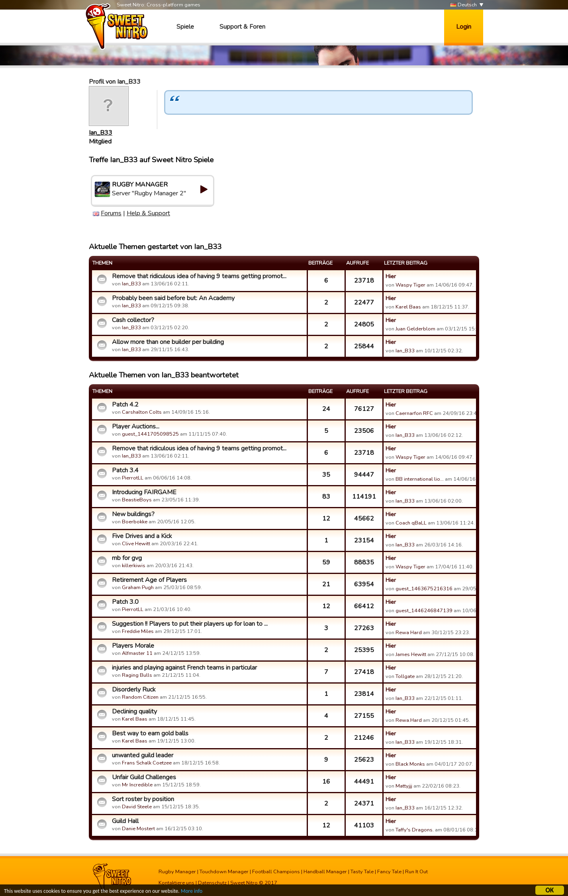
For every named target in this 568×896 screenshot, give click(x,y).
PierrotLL (132, 477)
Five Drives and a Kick (142, 536)
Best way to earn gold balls (150, 733)
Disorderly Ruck (134, 689)
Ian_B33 (100, 132)
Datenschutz (212, 882)
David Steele (137, 806)
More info (191, 892)
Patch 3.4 (125, 470)
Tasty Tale (362, 871)
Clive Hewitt (136, 543)
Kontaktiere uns (176, 882)
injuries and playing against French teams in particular (184, 667)
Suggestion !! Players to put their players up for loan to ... (190, 624)
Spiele (185, 26)
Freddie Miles (138, 631)
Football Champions (276, 871)
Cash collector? (133, 320)
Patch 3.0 (125, 602)
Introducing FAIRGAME (144, 492)
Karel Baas (408, 306)
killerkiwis (133, 565)
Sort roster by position (143, 799)
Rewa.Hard (409, 720)
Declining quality (134, 711)
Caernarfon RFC (414, 413)
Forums (111, 213)
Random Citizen (140, 697)
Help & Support (148, 213)
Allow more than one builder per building (168, 342)
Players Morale (133, 645)
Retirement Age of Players (149, 580)
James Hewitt (411, 654)
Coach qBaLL (411, 523)
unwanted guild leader (142, 755)
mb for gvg (127, 558)
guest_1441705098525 (150, 434)
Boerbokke (134, 521)
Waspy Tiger (410, 285)
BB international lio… (420, 479)
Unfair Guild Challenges (144, 777)
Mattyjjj (404, 786)
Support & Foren (242, 26)
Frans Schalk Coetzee (147, 762)
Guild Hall (125, 821)
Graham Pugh (138, 587)
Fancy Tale (389, 871)
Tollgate (405, 676)
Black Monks (410, 764)
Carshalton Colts (142, 412)
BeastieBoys (137, 499)
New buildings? (133, 514)
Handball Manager (325, 871)
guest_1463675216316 (424, 588)
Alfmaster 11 (137, 653)
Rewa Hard (409, 632)
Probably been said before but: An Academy (173, 298)
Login (463, 26)
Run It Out (416, 871)
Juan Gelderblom (415, 328)
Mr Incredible (137, 784)
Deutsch (463, 5)
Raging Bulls (137, 675)
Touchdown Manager (224, 871)
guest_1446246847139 (424, 610)
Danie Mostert (138, 828)
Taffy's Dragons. (415, 829)
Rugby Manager (177, 871)
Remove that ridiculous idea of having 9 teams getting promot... (199, 276)
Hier (391, 276)
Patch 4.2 (125, 404)
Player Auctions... (135, 426)
